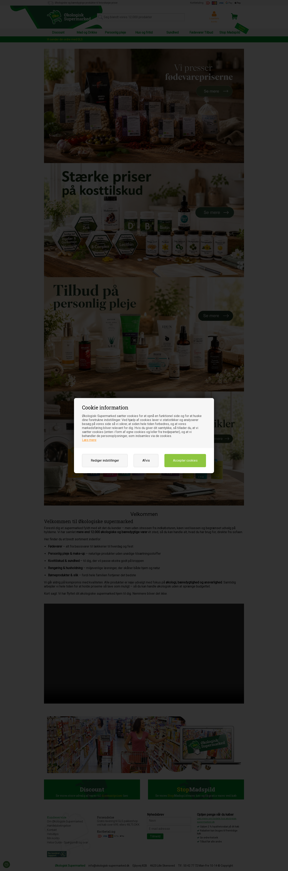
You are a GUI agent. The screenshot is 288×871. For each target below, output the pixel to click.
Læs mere (89, 440)
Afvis (146, 460)
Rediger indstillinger (105, 460)
